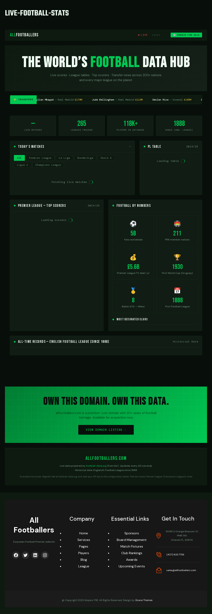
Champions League (48, 164)
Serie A (106, 157)
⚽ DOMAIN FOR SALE (186, 35)
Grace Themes (144, 600)
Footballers (24, 35)
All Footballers (34, 525)
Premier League (40, 157)
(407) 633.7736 (175, 554)
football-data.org (96, 465)
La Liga (64, 157)
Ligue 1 (22, 164)
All (19, 157)
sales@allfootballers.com (181, 570)
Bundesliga (85, 157)
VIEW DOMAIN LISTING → (106, 430)
